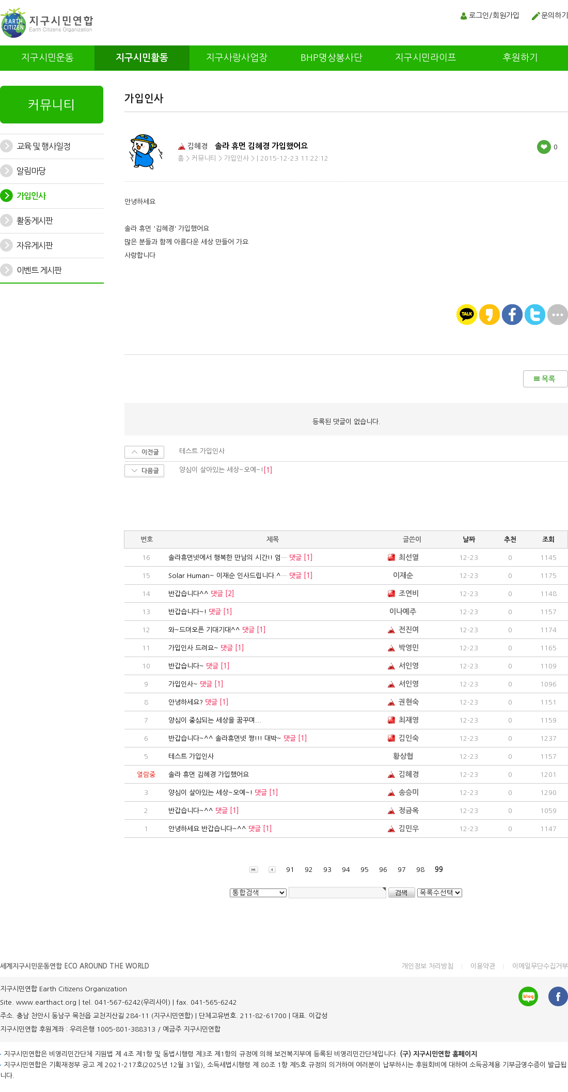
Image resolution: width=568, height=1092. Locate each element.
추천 (510, 539)
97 (402, 869)
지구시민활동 (142, 58)
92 (309, 869)
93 (327, 869)
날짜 (469, 539)
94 (346, 869)
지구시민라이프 (425, 58)
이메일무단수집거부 (540, 966)
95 (364, 869)
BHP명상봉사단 (331, 58)
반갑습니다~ (199, 666)
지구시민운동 (47, 58)
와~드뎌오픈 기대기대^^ (217, 630)
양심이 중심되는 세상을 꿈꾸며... (214, 720)
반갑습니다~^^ (203, 810)
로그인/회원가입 (494, 15)
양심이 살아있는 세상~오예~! (223, 792)
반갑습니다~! (200, 612)
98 (420, 869)
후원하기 (520, 58)
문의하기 (554, 15)
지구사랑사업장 (236, 58)
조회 (548, 539)
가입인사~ (196, 684)
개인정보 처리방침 (427, 966)
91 (290, 869)
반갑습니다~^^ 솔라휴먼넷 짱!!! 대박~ (237, 738)
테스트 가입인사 (191, 756)
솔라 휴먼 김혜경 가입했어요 (208, 774)
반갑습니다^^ (201, 593)
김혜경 (193, 146)
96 (383, 869)
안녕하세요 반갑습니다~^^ (220, 828)
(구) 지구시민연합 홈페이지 (438, 1054)
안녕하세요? (198, 702)
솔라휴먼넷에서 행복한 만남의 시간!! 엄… (240, 557)
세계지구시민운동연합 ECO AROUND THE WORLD (74, 966)
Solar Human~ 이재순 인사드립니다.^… (240, 575)
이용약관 (482, 966)
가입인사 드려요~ (206, 648)
